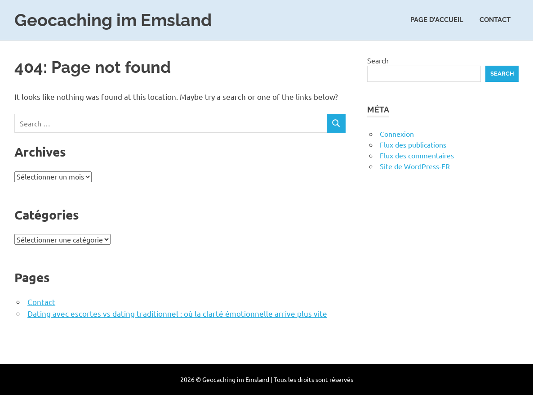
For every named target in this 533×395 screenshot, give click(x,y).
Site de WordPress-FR (415, 166)
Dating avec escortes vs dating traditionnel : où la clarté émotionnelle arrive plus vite (177, 313)
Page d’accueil (436, 20)
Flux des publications (413, 144)
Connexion (397, 133)
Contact (495, 20)
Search (378, 60)
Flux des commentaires (417, 155)
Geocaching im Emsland (113, 20)
